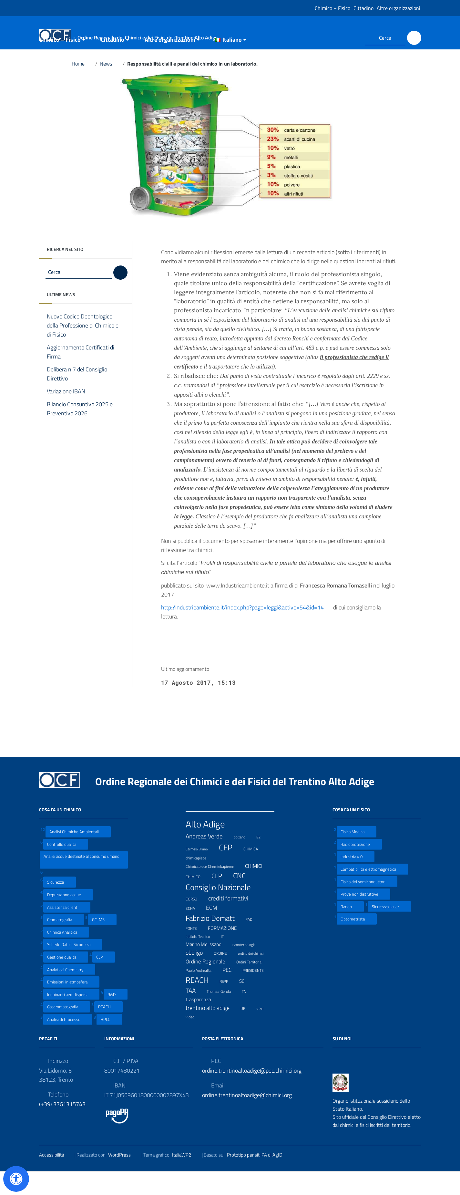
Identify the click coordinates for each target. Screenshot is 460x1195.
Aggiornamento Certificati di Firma (80, 375)
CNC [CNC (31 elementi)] (243, 898)
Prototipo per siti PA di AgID (259, 1177)
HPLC (109, 1042)
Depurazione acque (68, 917)
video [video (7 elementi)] (194, 1038)
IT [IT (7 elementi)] (226, 958)
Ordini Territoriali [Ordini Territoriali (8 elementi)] (253, 984)
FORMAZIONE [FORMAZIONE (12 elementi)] (226, 951)
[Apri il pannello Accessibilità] (16, 1179)
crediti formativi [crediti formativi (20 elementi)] (232, 920)
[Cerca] (414, 38)
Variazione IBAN (71, 414)
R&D (115, 1017)
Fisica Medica (357, 854)
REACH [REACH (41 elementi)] (201, 1002)
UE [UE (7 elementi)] (246, 1030)
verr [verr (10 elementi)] (264, 1030)
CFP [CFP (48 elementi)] (229, 870)
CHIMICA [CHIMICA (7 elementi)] (254, 871)
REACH (108, 1029)
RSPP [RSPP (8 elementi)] (228, 1003)
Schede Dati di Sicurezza (72, 967)
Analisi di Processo (67, 1042)
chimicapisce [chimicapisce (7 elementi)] (200, 880)
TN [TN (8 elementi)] (248, 1013)
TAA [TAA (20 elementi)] (195, 1013)
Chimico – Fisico (332, 8)
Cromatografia (63, 942)
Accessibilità (55, 1177)
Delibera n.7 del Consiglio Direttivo (77, 397)
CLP (103, 979)
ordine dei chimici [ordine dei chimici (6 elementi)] (254, 975)
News (110, 86)
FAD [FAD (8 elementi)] (253, 941)
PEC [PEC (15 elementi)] (231, 992)
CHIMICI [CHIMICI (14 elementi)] (258, 889)
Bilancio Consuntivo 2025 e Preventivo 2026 (80, 432)
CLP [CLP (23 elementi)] (220, 899)
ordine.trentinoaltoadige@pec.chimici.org (252, 1093)
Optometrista (357, 941)
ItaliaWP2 (185, 1177)
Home (82, 86)
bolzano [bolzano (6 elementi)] (243, 859)
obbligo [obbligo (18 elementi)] (198, 975)
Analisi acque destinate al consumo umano (81, 882)
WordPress (123, 1177)
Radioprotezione (359, 866)
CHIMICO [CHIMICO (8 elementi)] (197, 899)
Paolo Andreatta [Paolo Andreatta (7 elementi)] (203, 992)
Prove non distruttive (363, 916)
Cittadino (363, 8)
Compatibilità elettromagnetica (372, 891)
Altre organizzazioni (398, 8)
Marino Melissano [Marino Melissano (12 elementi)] (208, 967)
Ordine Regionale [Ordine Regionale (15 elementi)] (209, 984)
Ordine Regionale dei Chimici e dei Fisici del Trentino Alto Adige (239, 804)
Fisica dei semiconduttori (367, 904)
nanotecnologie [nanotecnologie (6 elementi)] (248, 966)
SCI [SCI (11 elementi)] (246, 1003)
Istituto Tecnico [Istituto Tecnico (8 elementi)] (202, 958)
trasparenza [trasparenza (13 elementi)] (202, 1022)
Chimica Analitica (66, 954)
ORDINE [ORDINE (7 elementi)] (224, 975)
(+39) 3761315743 (62, 1126)
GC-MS (102, 942)
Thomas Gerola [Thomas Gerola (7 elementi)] (223, 1013)
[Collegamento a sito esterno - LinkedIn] (352, 38)
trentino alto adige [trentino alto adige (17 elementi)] (212, 1030)
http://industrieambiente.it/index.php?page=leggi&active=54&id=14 (246, 630)
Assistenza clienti (67, 929)
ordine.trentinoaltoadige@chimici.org (247, 1117)
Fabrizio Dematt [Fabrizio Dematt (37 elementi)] (214, 940)
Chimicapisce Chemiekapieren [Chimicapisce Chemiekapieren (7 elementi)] (214, 888)
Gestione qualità (65, 979)
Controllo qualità (65, 866)
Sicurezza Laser (389, 929)
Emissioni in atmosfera (71, 1004)
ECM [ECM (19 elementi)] (215, 930)
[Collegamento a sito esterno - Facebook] (340, 38)
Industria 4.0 (356, 879)
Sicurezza (59, 904)
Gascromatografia (66, 1029)
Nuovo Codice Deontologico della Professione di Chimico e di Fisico (82, 348)
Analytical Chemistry (69, 992)
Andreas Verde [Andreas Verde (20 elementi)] (208, 858)
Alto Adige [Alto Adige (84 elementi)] (209, 847)
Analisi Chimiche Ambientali (78, 854)
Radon (350, 929)
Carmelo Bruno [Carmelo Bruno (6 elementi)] (201, 871)
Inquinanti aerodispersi (71, 1017)
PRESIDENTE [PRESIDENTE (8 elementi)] (257, 992)
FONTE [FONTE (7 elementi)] (195, 950)
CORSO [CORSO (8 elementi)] (195, 921)
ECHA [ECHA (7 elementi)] (194, 930)
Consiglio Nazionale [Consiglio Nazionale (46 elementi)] (222, 910)
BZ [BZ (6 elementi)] (262, 859)
